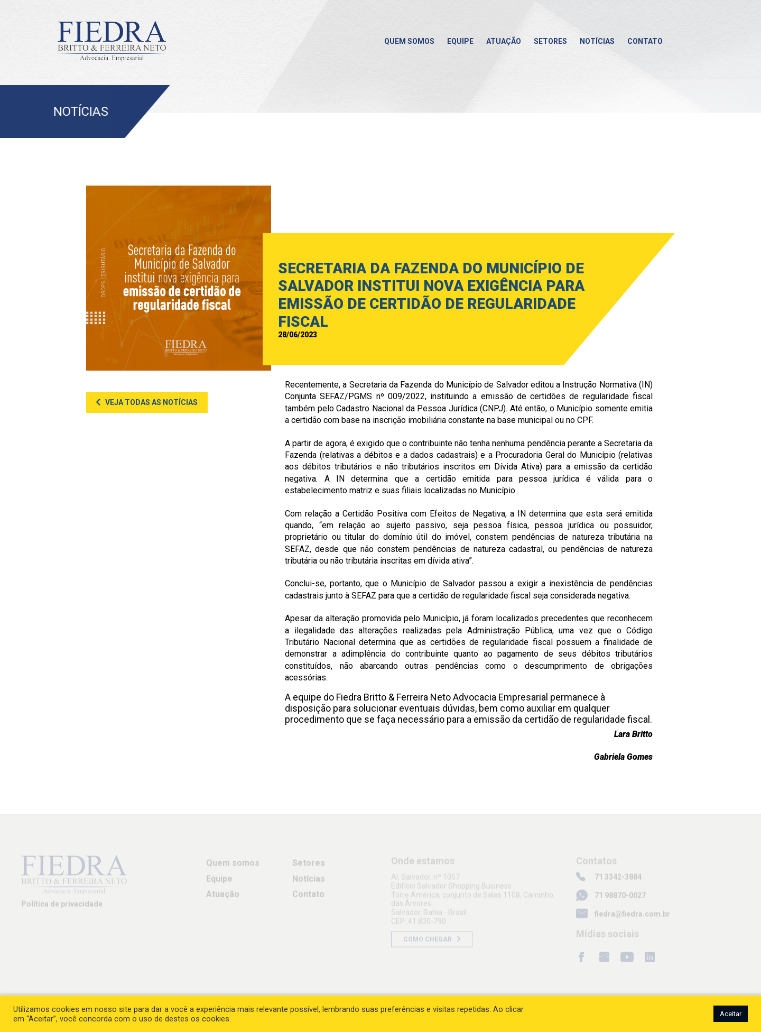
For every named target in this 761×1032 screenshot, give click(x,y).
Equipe (460, 41)
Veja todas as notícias (151, 402)
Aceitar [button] (730, 1014)
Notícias (597, 41)
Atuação (503, 41)
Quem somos (409, 41)
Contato (645, 41)
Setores (550, 41)
